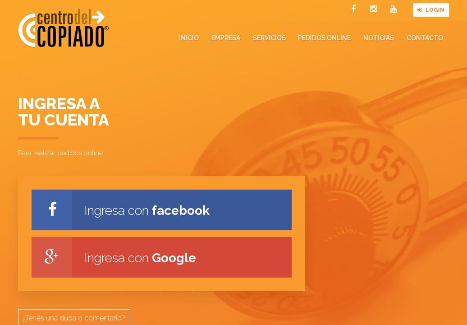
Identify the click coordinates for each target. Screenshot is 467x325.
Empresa (225, 38)
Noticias (378, 38)
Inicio (189, 38)
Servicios (269, 38)
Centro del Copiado (63, 28)
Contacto (425, 38)
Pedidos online (324, 38)
